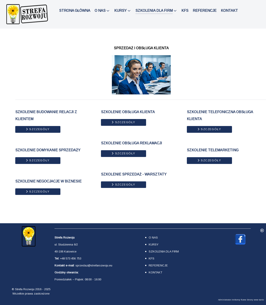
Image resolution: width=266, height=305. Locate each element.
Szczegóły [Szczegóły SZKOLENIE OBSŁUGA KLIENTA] (123, 122)
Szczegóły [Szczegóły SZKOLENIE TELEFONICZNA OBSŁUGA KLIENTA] (209, 129)
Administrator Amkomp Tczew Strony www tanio (241, 300)
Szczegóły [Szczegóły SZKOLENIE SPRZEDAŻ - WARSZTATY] (123, 184)
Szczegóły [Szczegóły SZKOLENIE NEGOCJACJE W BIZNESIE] (38, 191)
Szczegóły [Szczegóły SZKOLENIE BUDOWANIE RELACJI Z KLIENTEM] (38, 129)
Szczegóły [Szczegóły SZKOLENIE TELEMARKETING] (209, 160)
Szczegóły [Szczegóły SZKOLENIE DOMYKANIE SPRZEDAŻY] (38, 160)
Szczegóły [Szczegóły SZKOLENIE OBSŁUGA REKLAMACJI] (123, 153)
